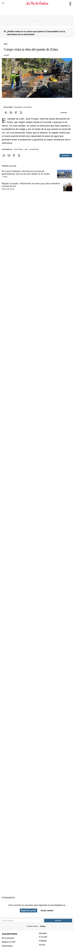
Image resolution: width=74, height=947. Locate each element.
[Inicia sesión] (70, 3)
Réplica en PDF (9, 942)
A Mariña (43, 941)
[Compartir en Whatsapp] (6, 113)
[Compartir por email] (11, 113)
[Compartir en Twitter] (21, 113)
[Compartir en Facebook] (16, 113)
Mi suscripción (8, 938)
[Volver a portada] (37, 3)
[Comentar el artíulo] (64, 112)
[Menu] (3, 3)
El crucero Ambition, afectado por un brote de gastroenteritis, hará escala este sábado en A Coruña (26, 172)
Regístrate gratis (28, 910)
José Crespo (18, 149)
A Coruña (43, 937)
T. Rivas (4, 177)
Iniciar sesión (47, 910)
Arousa (42, 945)
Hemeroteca (7, 946)
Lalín (26, 149)
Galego (42, 926)
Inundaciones (34, 149)
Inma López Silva (8, 189)
